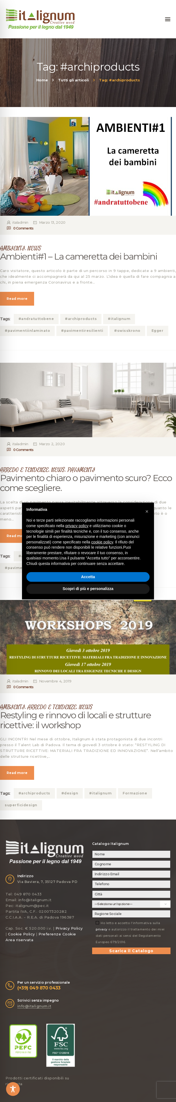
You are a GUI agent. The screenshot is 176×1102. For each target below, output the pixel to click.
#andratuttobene (36, 319)
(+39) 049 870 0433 (39, 988)
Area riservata (19, 940)
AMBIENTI (12, 248)
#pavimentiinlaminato (27, 331)
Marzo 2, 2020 (52, 444)
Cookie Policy (21, 934)
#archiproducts (81, 319)
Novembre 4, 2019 (55, 681)
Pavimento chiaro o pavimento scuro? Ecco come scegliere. (86, 483)
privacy (102, 929)
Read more (17, 299)
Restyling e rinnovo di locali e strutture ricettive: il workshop (75, 720)
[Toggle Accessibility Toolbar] (13, 1089)
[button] (146, 511)
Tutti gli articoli (73, 80)
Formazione (135, 793)
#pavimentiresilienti (82, 331)
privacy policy (77, 526)
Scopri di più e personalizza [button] (88, 588)
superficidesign (21, 805)
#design (69, 793)
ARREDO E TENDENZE (24, 470)
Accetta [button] (88, 577)
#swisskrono (127, 331)
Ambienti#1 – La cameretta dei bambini (78, 257)
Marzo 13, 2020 (52, 222)
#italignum (119, 319)
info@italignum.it (34, 1006)
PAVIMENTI (81, 470)
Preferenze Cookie (57, 934)
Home (42, 80)
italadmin (20, 222)
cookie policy (102, 542)
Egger (158, 331)
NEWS (34, 248)
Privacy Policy (69, 928)
